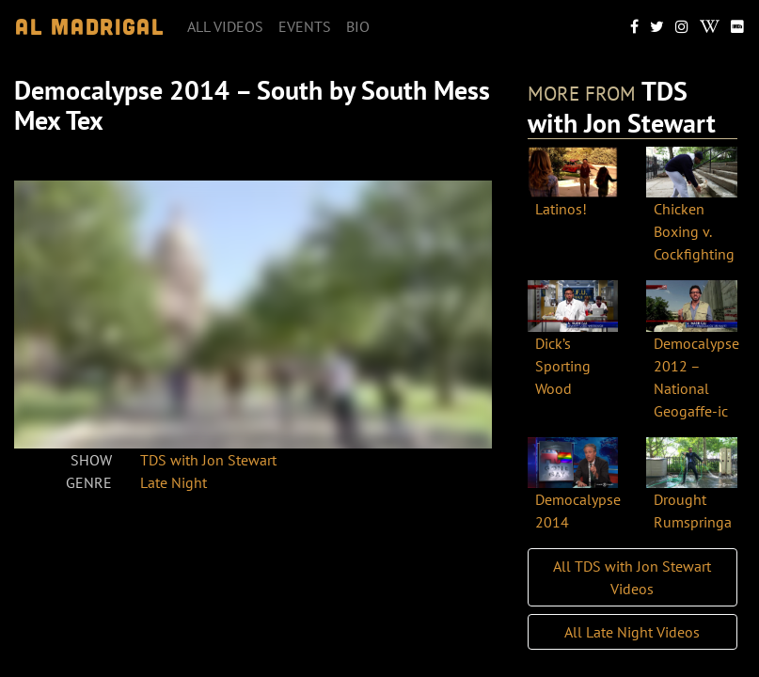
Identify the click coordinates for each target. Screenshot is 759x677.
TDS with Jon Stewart (208, 459)
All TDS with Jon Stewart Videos (632, 577)
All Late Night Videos (632, 631)
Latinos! (561, 208)
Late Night (173, 482)
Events (304, 26)
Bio (358, 26)
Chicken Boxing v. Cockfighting (694, 231)
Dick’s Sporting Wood (563, 366)
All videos (225, 26)
